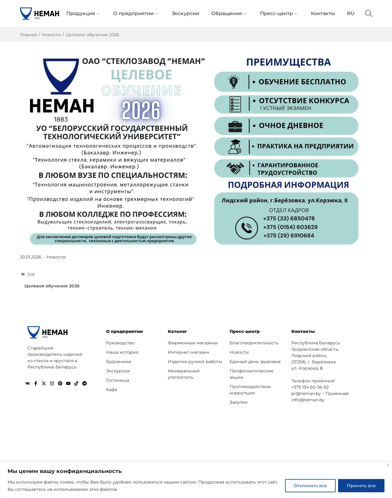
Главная (28, 34)
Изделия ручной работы (195, 361)
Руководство (120, 342)
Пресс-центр (245, 331)
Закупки (239, 402)
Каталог (177, 331)
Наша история (122, 352)
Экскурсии (118, 370)
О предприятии (124, 331)
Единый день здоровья (255, 361)
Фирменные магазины (193, 342)
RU (351, 13)
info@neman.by (308, 399)
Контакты (303, 331)
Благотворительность (254, 342)
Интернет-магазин (188, 352)
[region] (196, 480)
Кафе (112, 389)
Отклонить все (310, 485)
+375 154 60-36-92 (310, 387)
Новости (51, 34)
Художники (118, 361)
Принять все (361, 485)
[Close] (388, 465)
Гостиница (117, 380)
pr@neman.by (306, 393)
